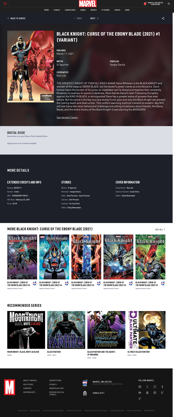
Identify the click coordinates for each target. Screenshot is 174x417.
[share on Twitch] (162, 393)
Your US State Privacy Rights (53, 410)
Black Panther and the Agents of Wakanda (101, 353)
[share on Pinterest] (154, 393)
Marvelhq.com (56, 388)
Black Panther (54, 351)
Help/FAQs (28, 384)
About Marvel (30, 380)
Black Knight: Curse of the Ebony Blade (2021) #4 (50, 284)
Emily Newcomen (74, 207)
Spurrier (10, 288)
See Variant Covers (67, 117)
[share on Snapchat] (147, 393)
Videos (117, 10)
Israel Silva (134, 191)
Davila (15, 288)
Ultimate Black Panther (139, 351)
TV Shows (106, 10)
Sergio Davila (117, 64)
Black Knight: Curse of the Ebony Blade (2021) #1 (147, 284)
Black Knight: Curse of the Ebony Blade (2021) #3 (82, 284)
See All (160, 229)
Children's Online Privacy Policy (95, 410)
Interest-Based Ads (134, 410)
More (127, 10)
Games (83, 10)
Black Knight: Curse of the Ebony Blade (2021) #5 (18, 284)
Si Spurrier (63, 64)
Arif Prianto (74, 199)
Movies (94, 10)
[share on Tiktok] (139, 399)
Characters (70, 10)
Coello (20, 288)
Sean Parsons (72, 195)
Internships (29, 392)
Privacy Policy (35, 410)
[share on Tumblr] (162, 387)
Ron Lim (61, 75)
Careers (27, 388)
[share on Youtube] (139, 393)
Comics (57, 10)
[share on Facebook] (139, 387)
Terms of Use (22, 410)
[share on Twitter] (147, 387)
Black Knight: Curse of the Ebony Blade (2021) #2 (114, 284)
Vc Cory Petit (74, 203)
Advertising (55, 380)
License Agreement (117, 410)
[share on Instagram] (154, 387)
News (46, 10)
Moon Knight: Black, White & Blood (23, 351)
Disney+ (53, 384)
